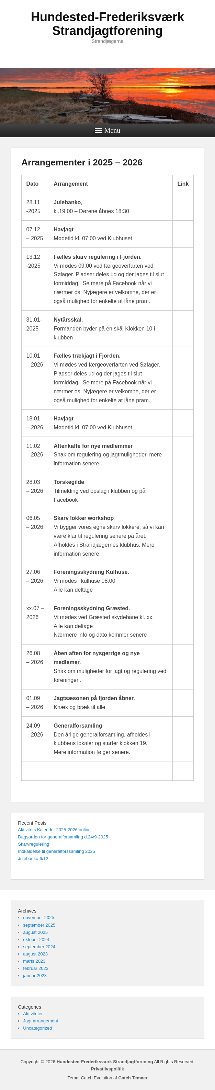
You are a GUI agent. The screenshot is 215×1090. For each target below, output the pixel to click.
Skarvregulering (33, 844)
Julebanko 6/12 (33, 858)
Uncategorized (37, 1028)
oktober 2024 (36, 939)
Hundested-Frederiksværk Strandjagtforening (107, 24)
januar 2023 (35, 975)
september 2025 (39, 925)
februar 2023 (35, 968)
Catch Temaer (133, 1077)
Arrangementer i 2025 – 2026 (82, 162)
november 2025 (38, 917)
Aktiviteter (33, 1013)
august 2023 (35, 953)
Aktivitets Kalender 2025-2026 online (54, 829)
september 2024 (39, 946)
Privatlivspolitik (107, 1068)
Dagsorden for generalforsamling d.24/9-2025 (63, 836)
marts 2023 (34, 961)
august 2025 (35, 932)
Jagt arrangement (40, 1020)
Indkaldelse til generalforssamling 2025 (56, 851)
